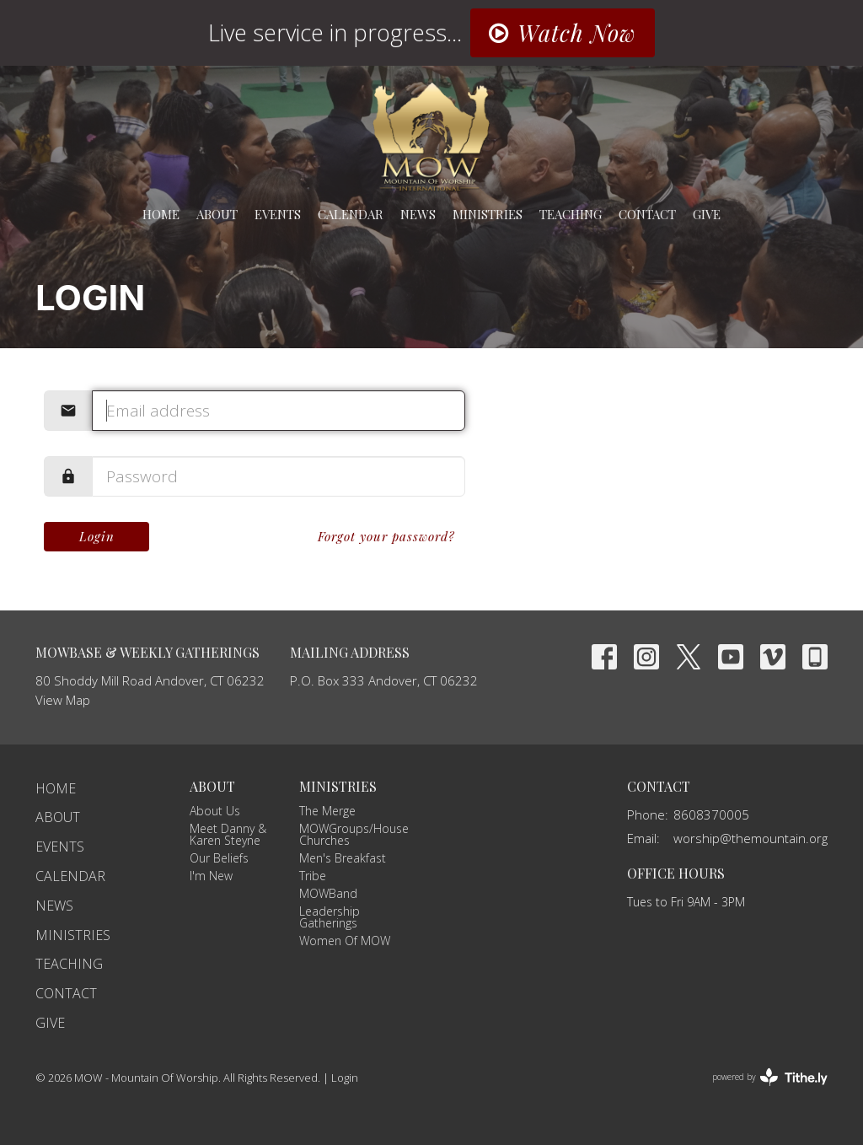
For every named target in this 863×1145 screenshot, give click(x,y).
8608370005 (711, 814)
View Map (62, 699)
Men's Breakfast (342, 858)
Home (161, 214)
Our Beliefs (219, 858)
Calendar (350, 214)
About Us (215, 811)
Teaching (570, 214)
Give (707, 214)
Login (97, 536)
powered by (770, 1077)
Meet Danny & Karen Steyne (228, 834)
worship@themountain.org (750, 838)
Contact (647, 214)
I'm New (211, 876)
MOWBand (328, 893)
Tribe (312, 876)
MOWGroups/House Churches (354, 834)
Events (278, 214)
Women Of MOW (344, 941)
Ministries (488, 214)
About (217, 214)
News (418, 214)
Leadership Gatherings (329, 917)
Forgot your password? (386, 536)
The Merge (327, 811)
